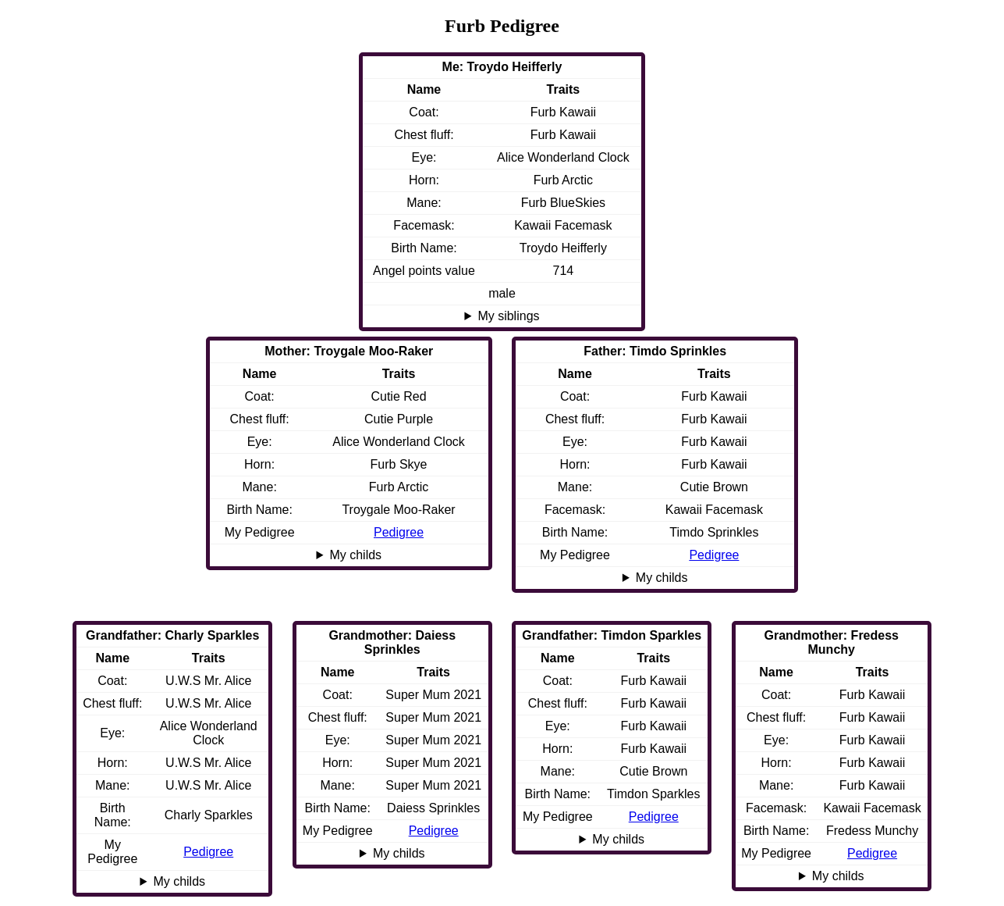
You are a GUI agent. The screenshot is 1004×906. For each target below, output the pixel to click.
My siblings (508, 316)
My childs (662, 577)
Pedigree (714, 555)
